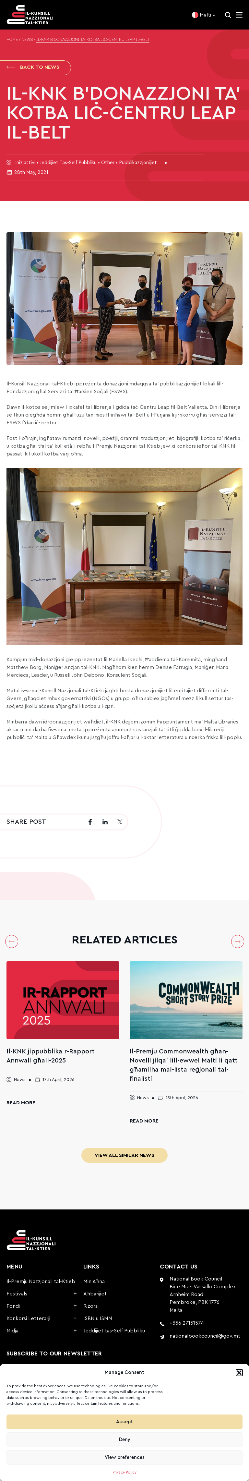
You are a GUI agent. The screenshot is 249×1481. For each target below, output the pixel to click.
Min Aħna (94, 1283)
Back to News (32, 68)
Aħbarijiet (95, 1296)
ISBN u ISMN (97, 1320)
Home (12, 40)
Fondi (13, 1308)
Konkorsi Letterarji (28, 1320)
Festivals (16, 1296)
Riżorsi (91, 1308)
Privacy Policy (124, 1472)
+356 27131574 (187, 1325)
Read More (20, 1105)
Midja (12, 1333)
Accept (124, 1421)
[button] (239, 1372)
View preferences (125, 1457)
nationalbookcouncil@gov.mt (205, 1338)
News (27, 40)
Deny (124, 1439)
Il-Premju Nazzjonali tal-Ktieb (40, 1283)
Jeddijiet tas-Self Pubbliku (114, 1333)
